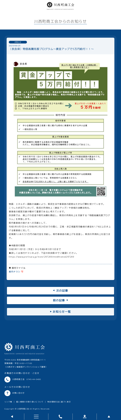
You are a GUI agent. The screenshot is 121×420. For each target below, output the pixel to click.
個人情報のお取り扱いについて (29, 402)
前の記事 (59, 300)
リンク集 (8, 402)
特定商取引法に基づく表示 (59, 402)
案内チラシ (14, 271)
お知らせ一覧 (62, 312)
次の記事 (62, 291)
